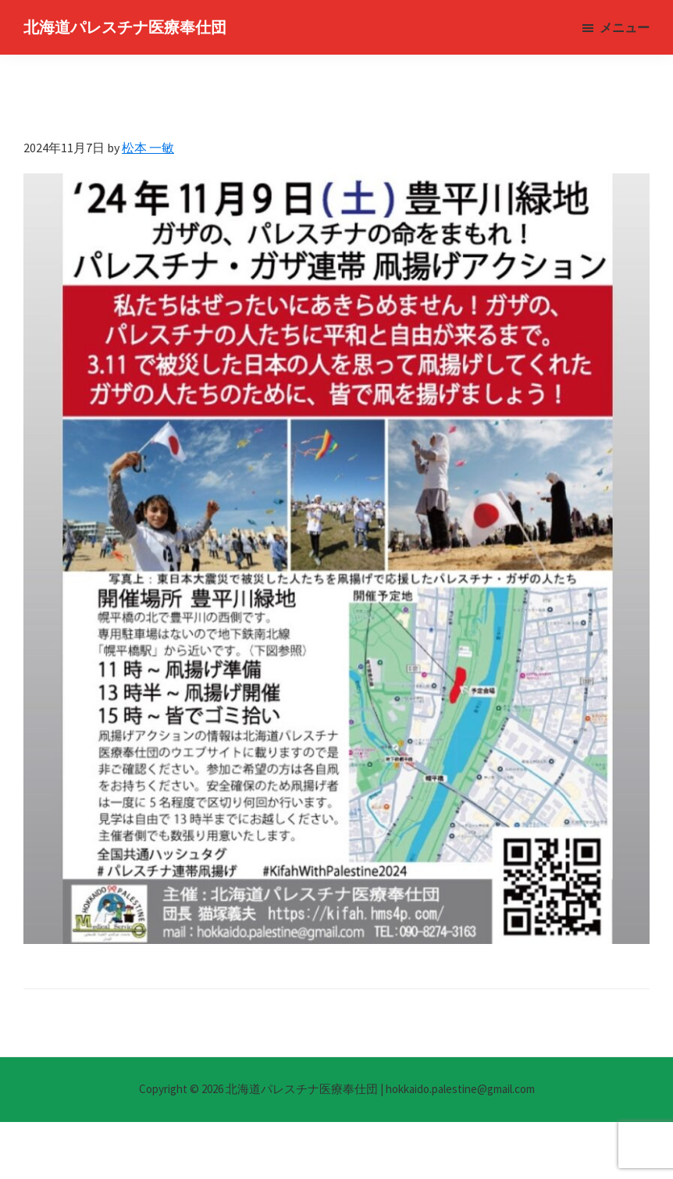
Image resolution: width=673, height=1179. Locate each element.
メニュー (625, 27)
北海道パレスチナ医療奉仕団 (124, 27)
